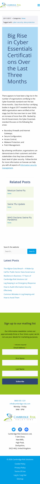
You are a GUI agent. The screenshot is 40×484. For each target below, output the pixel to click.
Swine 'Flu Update (16, 204)
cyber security (18, 22)
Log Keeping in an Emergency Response (20, 283)
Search (32, 251)
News (23, 18)
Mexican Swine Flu (16, 190)
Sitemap (20, 479)
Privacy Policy (20, 467)
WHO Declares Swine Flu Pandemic (19, 218)
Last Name (20, 369)
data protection (29, 22)
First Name (20, 358)
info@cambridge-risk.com (20, 404)
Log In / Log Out (20, 475)
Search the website (11, 247)
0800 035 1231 (20, 401)
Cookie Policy (20, 464)
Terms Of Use (20, 471)
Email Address (20, 348)
